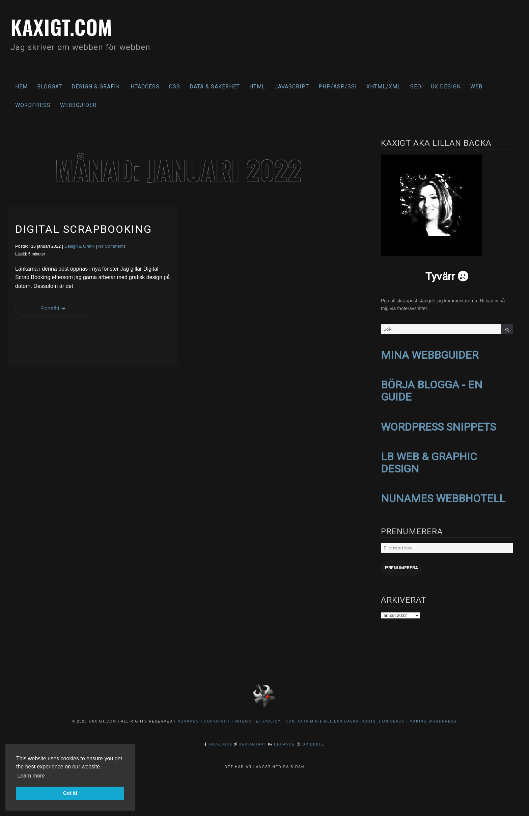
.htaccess (144, 86)
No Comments (112, 246)
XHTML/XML (383, 86)
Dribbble (313, 741)
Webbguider (78, 105)
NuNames (189, 718)
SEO (415, 86)
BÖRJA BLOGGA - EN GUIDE (431, 390)
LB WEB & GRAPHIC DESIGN (429, 460)
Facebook (221, 741)
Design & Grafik (96, 86)
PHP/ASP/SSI (337, 86)
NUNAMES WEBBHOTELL (443, 496)
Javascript (292, 86)
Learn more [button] (31, 776)
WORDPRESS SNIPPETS (438, 425)
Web (476, 86)
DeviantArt (253, 741)
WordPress (33, 105)
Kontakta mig (302, 718)
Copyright (217, 718)
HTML (257, 86)
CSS (174, 86)
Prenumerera (401, 565)
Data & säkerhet (215, 86)
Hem (21, 86)
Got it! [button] (70, 793)
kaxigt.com (63, 26)
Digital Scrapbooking (83, 229)
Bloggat (49, 86)
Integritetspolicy (258, 718)
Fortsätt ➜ (49, 308)
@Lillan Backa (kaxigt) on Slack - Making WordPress (390, 718)
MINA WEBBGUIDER (429, 354)
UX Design (446, 86)
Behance (284, 741)
